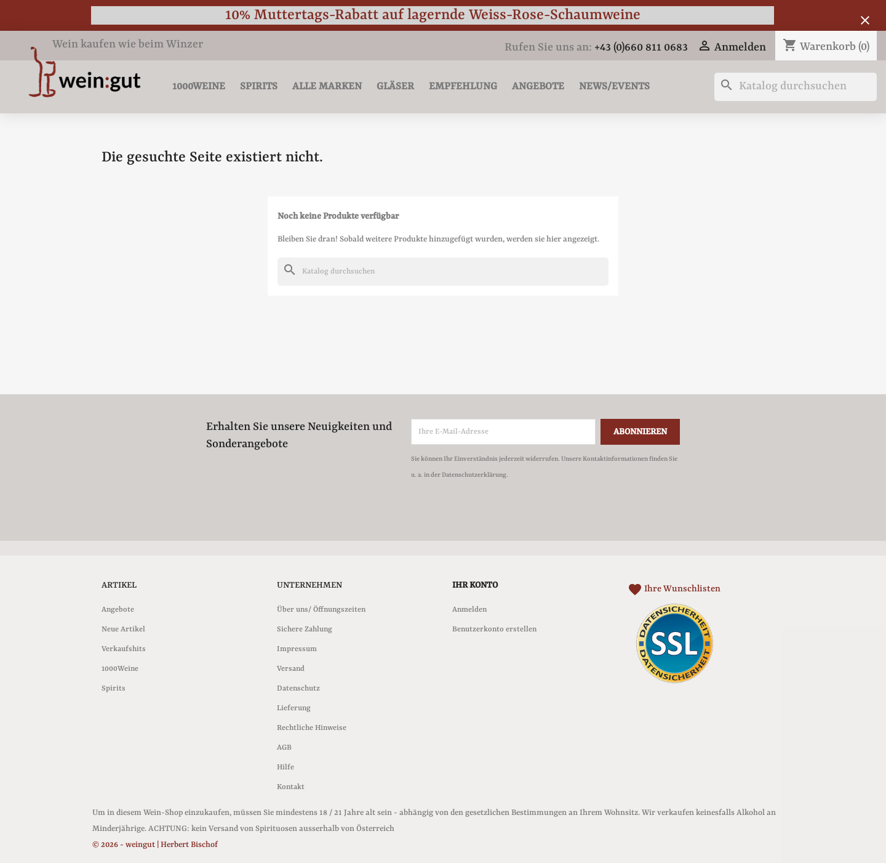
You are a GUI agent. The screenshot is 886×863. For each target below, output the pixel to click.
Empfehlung (463, 86)
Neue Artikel (123, 629)
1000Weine (198, 86)
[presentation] (513, 517)
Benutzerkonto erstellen (494, 629)
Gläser (395, 86)
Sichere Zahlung (304, 629)
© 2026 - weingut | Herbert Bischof (155, 844)
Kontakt (291, 787)
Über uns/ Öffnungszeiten (321, 610)
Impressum (297, 649)
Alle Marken (327, 86)
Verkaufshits (124, 649)
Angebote (538, 86)
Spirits (258, 86)
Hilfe (285, 767)
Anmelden (469, 610)
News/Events (614, 86)
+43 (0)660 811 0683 (641, 47)
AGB (284, 747)
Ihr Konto (475, 585)
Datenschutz (298, 688)
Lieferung (294, 708)
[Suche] (795, 87)
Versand (291, 669)
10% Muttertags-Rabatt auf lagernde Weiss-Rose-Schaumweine (433, 15)
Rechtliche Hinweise (311, 728)
